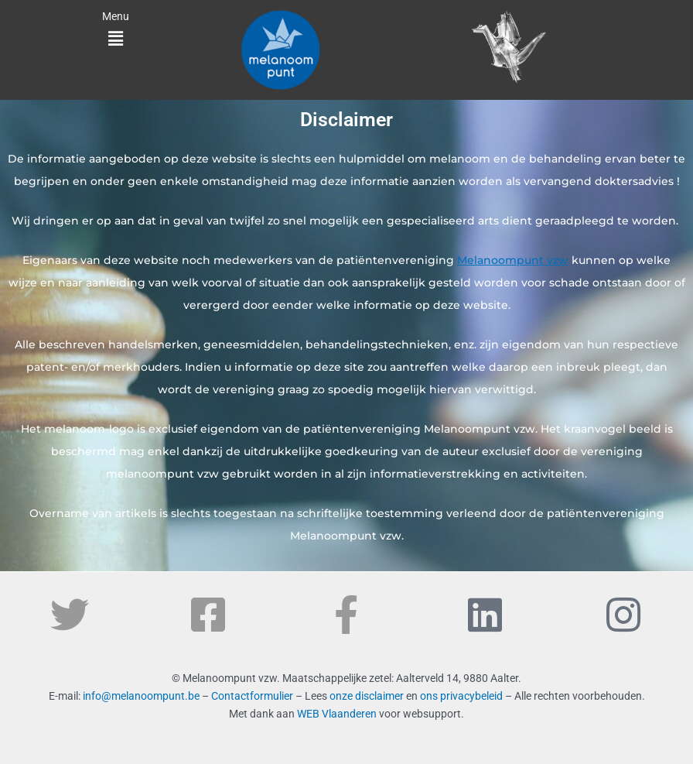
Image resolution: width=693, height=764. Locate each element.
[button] (115, 39)
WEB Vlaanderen (337, 713)
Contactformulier (252, 696)
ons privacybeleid (461, 696)
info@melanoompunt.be (141, 696)
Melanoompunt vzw (512, 260)
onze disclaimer (366, 696)
